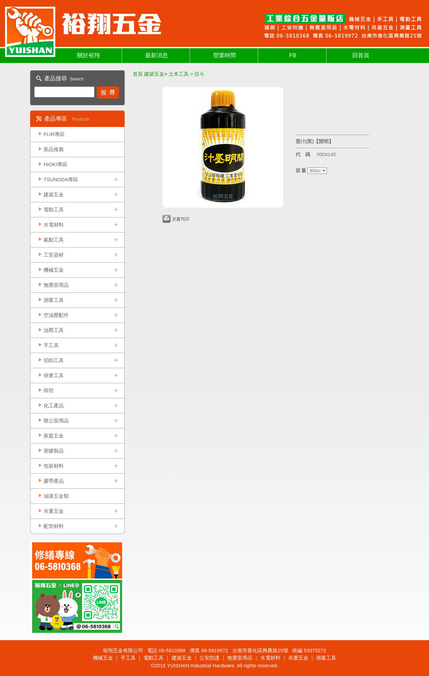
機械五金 (54, 270)
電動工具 (54, 209)
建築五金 (54, 194)
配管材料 (54, 526)
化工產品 (54, 405)
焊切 (49, 390)
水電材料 (54, 224)
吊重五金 (54, 511)
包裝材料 (54, 466)
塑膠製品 (54, 451)
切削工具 (54, 360)
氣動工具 (54, 240)
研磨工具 (54, 375)
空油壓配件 (56, 315)
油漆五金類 (56, 496)
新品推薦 (54, 149)
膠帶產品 (54, 481)
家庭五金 (54, 435)
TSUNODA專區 (61, 179)
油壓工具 (54, 330)
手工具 (51, 345)
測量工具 (54, 300)
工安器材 (54, 255)
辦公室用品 (56, 420)
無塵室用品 (56, 285)
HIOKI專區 (55, 164)
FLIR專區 (54, 134)
